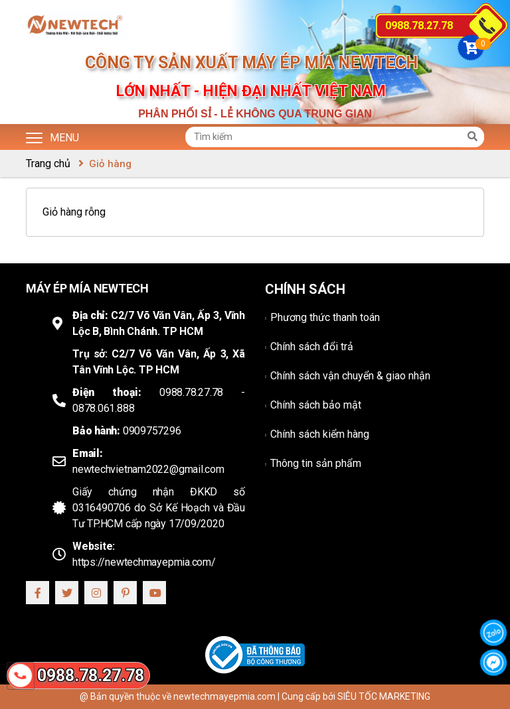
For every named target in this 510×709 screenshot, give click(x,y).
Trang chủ (48, 163)
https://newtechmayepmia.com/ (144, 562)
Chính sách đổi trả (311, 346)
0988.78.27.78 (419, 25)
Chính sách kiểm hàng (319, 434)
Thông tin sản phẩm (315, 463)
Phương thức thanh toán (325, 317)
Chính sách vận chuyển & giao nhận (350, 375)
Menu (52, 136)
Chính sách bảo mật (315, 405)
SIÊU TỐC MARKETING (383, 696)
